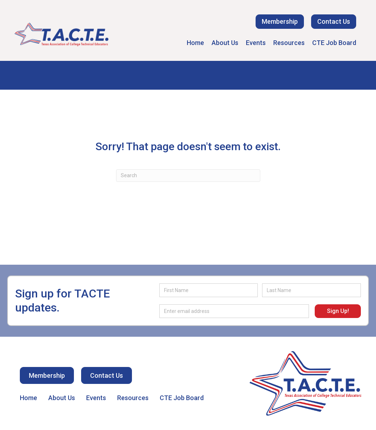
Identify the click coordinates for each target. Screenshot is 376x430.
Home (195, 42)
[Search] (188, 175)
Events (256, 42)
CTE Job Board (334, 42)
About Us (225, 42)
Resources (289, 42)
